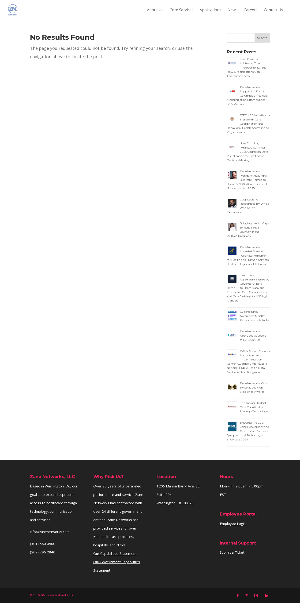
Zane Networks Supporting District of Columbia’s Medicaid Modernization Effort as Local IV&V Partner (248, 95)
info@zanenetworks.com (50, 531)
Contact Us (273, 10)
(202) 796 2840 (42, 552)
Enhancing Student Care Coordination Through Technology (254, 407)
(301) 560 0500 (42, 543)
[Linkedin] (266, 595)
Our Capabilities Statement (115, 553)
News (232, 10)
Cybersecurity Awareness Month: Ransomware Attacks (254, 316)
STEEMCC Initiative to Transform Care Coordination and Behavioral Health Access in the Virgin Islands (248, 123)
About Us (155, 10)
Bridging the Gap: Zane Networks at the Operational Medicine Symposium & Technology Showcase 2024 (248, 431)
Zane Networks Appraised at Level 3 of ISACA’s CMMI (253, 335)
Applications (210, 10)
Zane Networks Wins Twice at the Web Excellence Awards (254, 387)
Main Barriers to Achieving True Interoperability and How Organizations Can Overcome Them (246, 67)
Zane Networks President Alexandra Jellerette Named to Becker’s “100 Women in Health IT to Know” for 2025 (248, 180)
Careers (251, 10)
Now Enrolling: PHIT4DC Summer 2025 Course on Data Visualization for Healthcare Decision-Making (247, 152)
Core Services (181, 10)
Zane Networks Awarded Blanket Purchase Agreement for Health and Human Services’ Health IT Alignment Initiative (248, 255)
